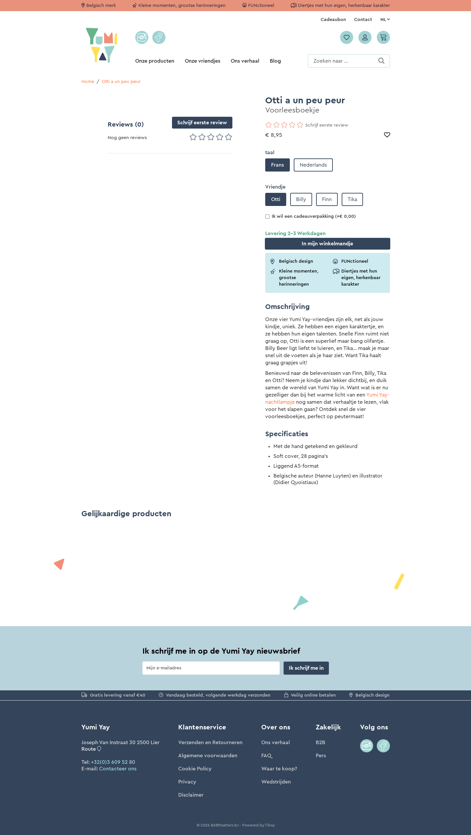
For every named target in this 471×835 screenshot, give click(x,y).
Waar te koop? (279, 768)
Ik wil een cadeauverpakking (310, 216)
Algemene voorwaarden (207, 755)
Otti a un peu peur (121, 81)
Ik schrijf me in (306, 668)
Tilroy (270, 825)
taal (269, 152)
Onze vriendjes (202, 61)
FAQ (266, 755)
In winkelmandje (327, 243)
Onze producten (154, 61)
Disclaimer (190, 795)
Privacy (187, 781)
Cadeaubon (333, 19)
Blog (275, 61)
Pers (321, 755)
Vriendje (275, 187)
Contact (363, 19)
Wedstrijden (276, 781)
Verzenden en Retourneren (210, 742)
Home (87, 81)
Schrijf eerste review (202, 122)
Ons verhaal (245, 61)
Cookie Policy (195, 768)
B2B (320, 742)
